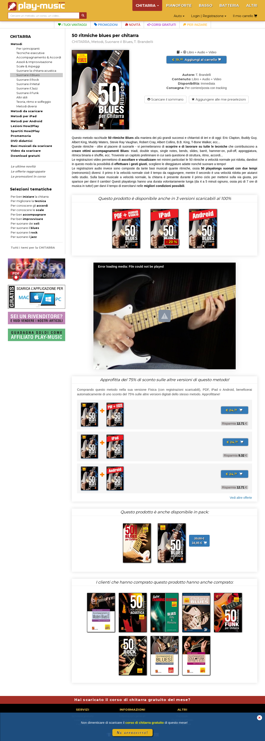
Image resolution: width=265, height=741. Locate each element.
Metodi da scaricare (27, 111)
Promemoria (21, 136)
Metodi (16, 44)
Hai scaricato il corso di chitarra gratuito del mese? (132, 699)
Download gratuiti (25, 155)
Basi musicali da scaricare (31, 146)
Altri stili (21, 97)
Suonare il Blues (28, 75)
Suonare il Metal (28, 84)
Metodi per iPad (24, 116)
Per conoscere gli (29, 205)
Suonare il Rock (27, 79)
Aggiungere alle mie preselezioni (219, 99)
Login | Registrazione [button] (208, 16)
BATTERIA (229, 5)
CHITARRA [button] (147, 5)
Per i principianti (28, 48)
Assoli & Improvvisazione (34, 62)
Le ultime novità (23, 166)
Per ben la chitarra (30, 196)
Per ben (28, 214)
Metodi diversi (26, 106)
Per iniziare (195, 24)
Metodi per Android (26, 121)
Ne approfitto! (132, 732)
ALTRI (251, 5)
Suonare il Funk (27, 93)
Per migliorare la (28, 201)
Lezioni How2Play (25, 126)
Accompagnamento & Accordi (38, 57)
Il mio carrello (245, 16)
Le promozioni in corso (28, 176)
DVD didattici (21, 141)
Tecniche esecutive (30, 53)
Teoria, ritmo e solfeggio (33, 101)
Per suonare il (25, 228)
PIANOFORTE (179, 5)
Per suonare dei (25, 223)
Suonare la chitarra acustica (36, 70)
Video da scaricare (26, 150)
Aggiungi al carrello (196, 60)
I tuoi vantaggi (72, 24)
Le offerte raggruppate (28, 171)
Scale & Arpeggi (28, 66)
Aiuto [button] (179, 16)
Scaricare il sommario (165, 99)
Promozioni (106, 24)
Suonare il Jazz (27, 88)
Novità (132, 24)
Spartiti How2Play (25, 131)
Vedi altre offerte (241, 497)
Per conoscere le (27, 210)
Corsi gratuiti (161, 24)
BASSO (205, 5)
